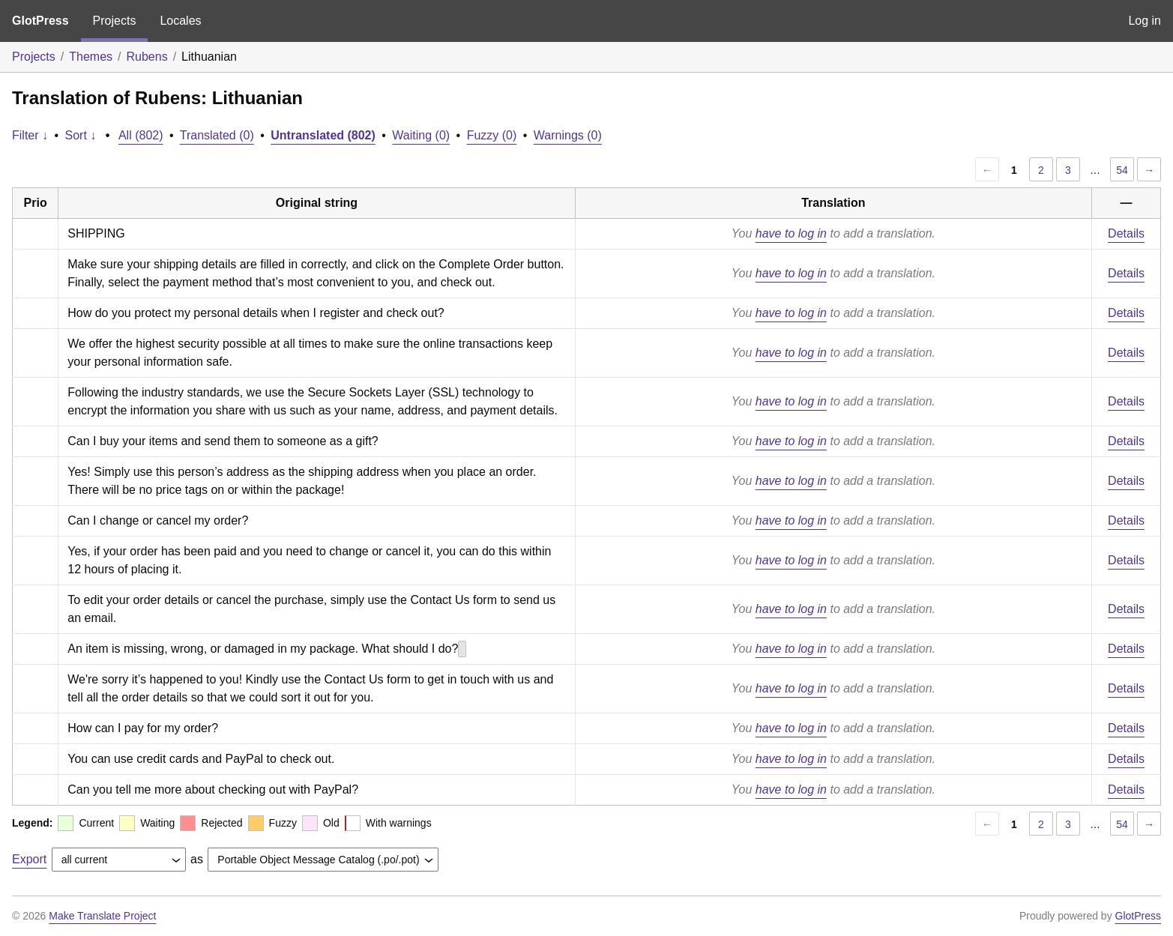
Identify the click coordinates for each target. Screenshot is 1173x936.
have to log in (791, 233)
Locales (180, 20)
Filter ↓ (30, 135)
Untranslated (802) (323, 135)
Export (29, 859)
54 (1122, 170)
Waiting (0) (421, 135)
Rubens (147, 56)
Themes (90, 56)
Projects (114, 20)
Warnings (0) (568, 135)
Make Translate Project (102, 916)
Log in (1144, 20)
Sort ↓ (81, 135)
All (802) (140, 135)
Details (1126, 233)
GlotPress (40, 20)
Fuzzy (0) (492, 135)
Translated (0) (217, 135)
